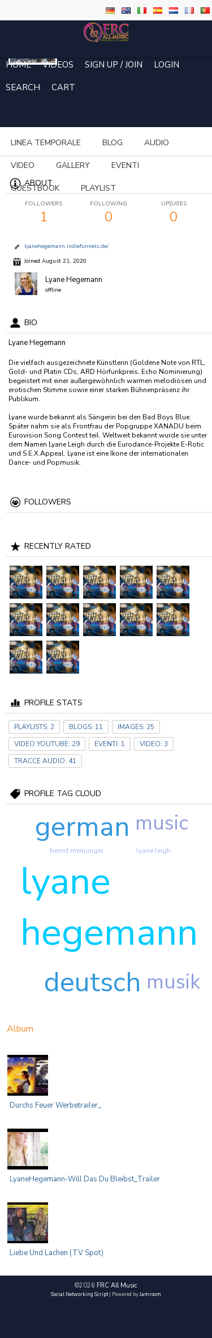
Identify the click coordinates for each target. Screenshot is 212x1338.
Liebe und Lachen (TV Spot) (56, 1253)
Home (18, 64)
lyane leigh (153, 850)
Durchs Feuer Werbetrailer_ (56, 1105)
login (166, 64)
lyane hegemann (109, 907)
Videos (57, 64)
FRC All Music (117, 1285)
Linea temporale (46, 142)
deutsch (92, 982)
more (118, 142)
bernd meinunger (76, 850)
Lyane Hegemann (73, 280)
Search (23, 87)
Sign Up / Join (113, 64)
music (161, 823)
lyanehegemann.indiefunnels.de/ (66, 246)
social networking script (79, 1294)
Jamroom (150, 1294)
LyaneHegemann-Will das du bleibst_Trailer (85, 1179)
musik (173, 982)
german (82, 826)
